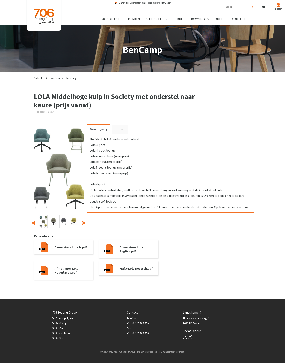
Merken (134, 19)
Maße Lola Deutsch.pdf (136, 268)
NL (264, 7)
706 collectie (112, 19)
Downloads (200, 19)
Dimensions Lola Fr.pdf (71, 247)
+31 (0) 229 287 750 (138, 323)
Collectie (39, 78)
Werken (55, 78)
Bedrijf (179, 19)
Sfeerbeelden (157, 19)
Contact (238, 19)
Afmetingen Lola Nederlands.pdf (66, 270)
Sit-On (59, 328)
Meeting (71, 78)
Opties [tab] (120, 129)
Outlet (220, 19)
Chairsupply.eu (64, 318)
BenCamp (61, 323)
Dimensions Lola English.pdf (131, 249)
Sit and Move (63, 333)
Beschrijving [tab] (98, 129)
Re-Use (60, 338)
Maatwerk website (146, 351)
